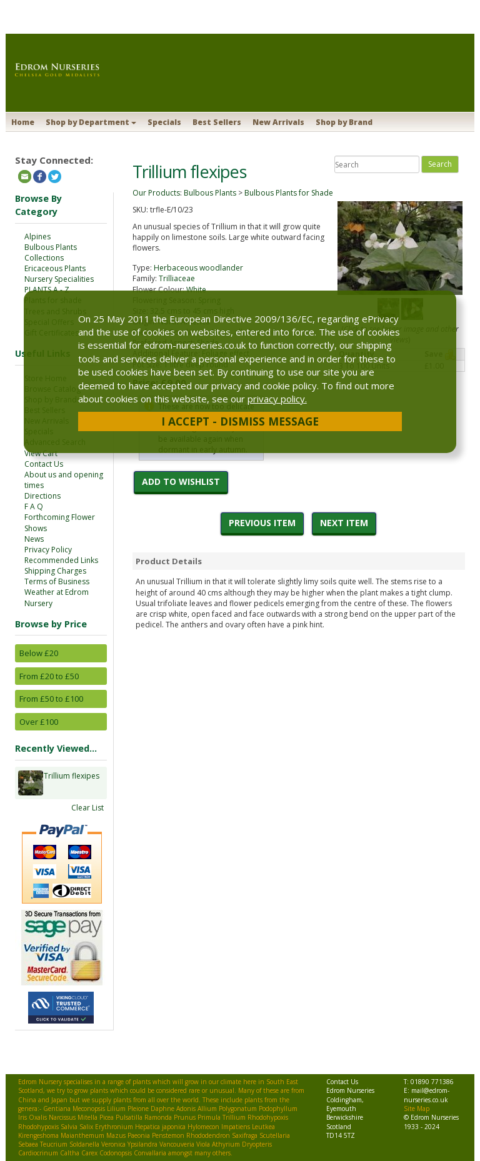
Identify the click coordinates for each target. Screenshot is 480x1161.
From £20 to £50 (49, 676)
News (34, 539)
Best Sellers (216, 122)
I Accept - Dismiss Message (240, 421)
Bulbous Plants (50, 247)
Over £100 (38, 721)
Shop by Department (91, 122)
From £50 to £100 (51, 698)
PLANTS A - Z (46, 289)
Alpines (37, 236)
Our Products (156, 192)
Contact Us (43, 464)
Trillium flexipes (71, 782)
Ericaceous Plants (55, 268)
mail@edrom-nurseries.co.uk (426, 1095)
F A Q (33, 506)
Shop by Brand (344, 122)
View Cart (41, 453)
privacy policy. (277, 398)
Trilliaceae (177, 278)
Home (22, 122)
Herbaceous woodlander (198, 267)
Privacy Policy (48, 549)
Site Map (416, 1108)
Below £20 (38, 653)
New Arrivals (278, 122)
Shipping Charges (55, 571)
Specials (164, 122)
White (196, 289)
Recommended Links (61, 560)
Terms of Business (56, 581)
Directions (42, 496)
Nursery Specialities (59, 279)
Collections (44, 257)
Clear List (87, 807)
